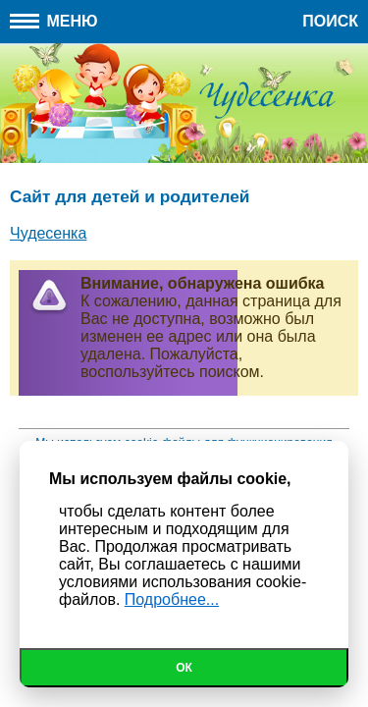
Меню (54, 21)
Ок (184, 668)
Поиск (330, 21)
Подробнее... (172, 599)
